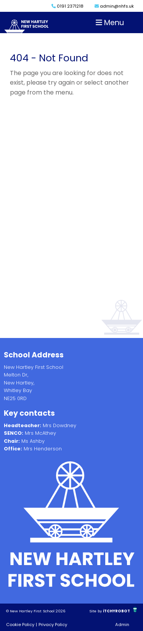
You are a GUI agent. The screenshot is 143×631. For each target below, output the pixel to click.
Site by (96, 611)
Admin (122, 624)
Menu (110, 23)
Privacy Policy (53, 624)
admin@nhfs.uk (114, 6)
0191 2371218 (67, 6)
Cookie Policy (20, 624)
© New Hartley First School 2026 (36, 611)
